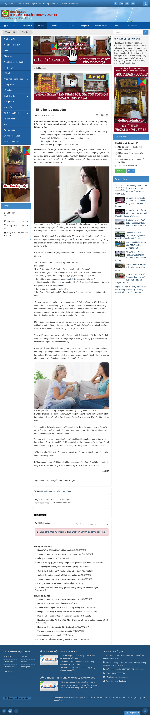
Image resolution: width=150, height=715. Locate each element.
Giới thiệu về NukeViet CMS (127, 39)
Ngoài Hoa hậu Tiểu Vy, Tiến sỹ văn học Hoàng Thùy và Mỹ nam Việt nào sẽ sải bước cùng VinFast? (130, 289)
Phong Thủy (9, 85)
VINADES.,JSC (132, 698)
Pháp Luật (8, 67)
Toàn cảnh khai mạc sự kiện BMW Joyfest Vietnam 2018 (136, 245)
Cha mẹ (43, 141)
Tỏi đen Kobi (9, 119)
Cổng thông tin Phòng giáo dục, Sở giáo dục (67, 678)
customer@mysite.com (32, 3)
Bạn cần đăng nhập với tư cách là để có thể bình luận (71, 532)
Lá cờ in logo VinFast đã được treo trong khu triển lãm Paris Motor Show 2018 (131, 189)
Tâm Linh (8, 90)
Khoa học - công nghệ (13, 79)
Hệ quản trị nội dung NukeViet (58, 651)
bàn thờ (70, 279)
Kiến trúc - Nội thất (12, 45)
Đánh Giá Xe (9, 96)
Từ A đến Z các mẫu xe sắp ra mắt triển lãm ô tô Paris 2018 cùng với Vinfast (131, 213)
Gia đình (7, 50)
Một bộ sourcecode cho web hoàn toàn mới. (128, 148)
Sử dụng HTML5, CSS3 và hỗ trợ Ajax (129, 160)
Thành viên (55, 26)
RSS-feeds (132, 26)
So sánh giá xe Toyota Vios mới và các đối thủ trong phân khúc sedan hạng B (130, 202)
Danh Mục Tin (10, 39)
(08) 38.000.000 (10, 3)
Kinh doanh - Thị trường (14, 62)
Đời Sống (8, 73)
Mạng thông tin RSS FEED (81, 698)
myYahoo (51, 3)
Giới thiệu (26, 26)
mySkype (63, 3)
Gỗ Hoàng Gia (10, 130)
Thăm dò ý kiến (100, 26)
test (5, 124)
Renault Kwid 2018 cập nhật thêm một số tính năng (130, 267)
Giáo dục (8, 56)
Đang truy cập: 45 (22, 698)
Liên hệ (69, 26)
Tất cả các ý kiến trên (126, 166)
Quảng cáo (25, 667)
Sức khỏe (8, 107)
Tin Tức (40, 26)
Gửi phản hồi (132, 713)
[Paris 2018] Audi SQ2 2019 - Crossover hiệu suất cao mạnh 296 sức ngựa (130, 224)
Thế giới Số (9, 102)
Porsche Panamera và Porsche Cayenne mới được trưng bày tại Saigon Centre (130, 278)
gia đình (68, 239)
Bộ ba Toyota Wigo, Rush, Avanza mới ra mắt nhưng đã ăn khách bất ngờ (130, 256)
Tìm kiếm (117, 26)
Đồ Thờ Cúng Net (11, 141)
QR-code (8, 698)
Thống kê (83, 26)
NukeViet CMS (108, 698)
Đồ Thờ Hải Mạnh (11, 113)
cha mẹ (63, 325)
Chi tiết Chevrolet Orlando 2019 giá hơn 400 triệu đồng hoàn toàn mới (130, 235)
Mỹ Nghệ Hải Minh (12, 136)
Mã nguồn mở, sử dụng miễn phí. (129, 154)
